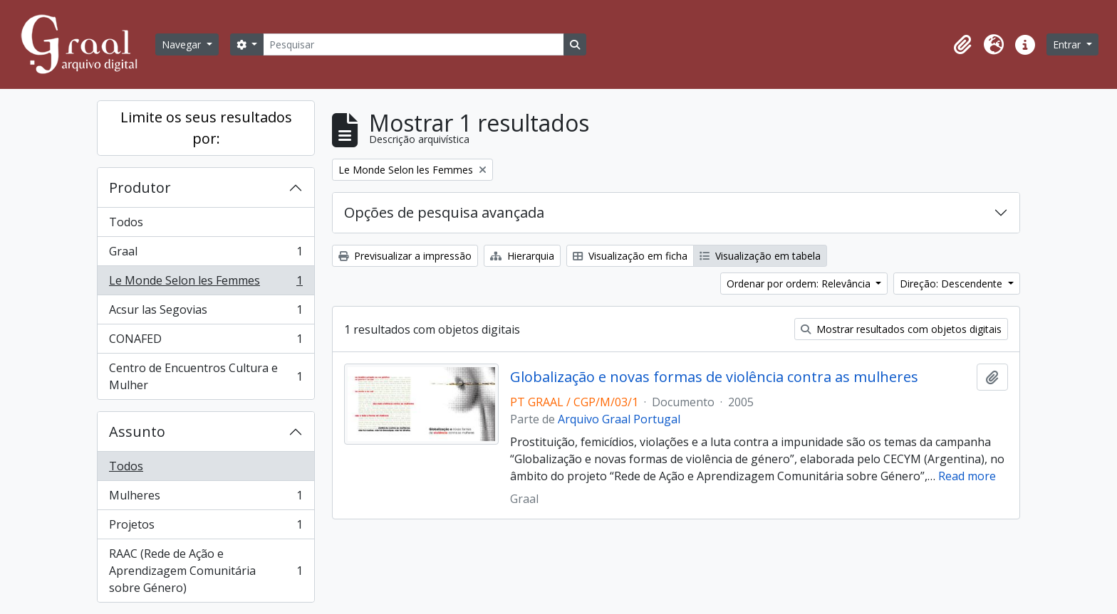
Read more (967, 476)
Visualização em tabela (760, 256)
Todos (126, 222)
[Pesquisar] (413, 44)
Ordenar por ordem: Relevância (800, 283)
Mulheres (205, 498)
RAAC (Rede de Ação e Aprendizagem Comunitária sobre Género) (205, 571)
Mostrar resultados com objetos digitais (901, 329)
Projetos (205, 527)
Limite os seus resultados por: (206, 127)
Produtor (140, 187)
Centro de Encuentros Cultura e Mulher (205, 376)
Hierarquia (522, 256)
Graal (205, 254)
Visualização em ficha (630, 256)
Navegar (183, 44)
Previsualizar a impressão (405, 256)
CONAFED (205, 342)
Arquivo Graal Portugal (619, 419)
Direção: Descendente (952, 283)
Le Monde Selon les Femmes (205, 283)
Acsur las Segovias (205, 312)
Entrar (1068, 44)
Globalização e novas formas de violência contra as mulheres (714, 377)
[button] (962, 44)
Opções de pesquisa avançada (444, 212)
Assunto (137, 431)
